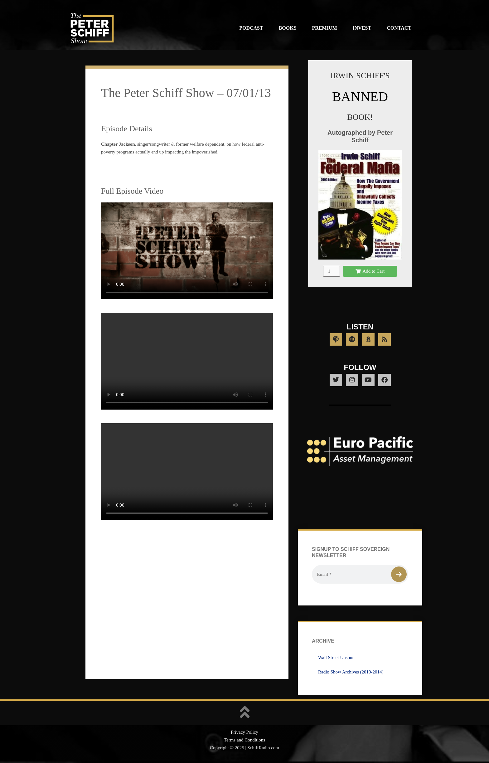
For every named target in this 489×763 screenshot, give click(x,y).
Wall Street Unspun (336, 657)
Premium (324, 28)
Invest (362, 28)
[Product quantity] (331, 271)
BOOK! (360, 117)
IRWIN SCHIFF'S (360, 75)
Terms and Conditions (244, 739)
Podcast (251, 28)
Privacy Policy (244, 732)
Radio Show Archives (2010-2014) (351, 671)
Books (288, 28)
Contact (399, 28)
